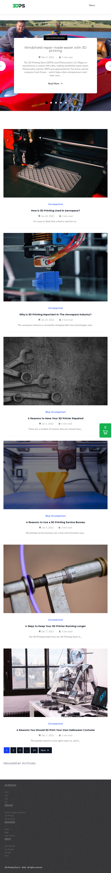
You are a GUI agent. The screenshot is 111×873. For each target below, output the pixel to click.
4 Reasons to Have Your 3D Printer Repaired (55, 418)
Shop (7, 856)
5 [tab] (66, 103)
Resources (10, 822)
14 (34, 750)
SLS (6, 802)
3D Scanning (10, 819)
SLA (6, 795)
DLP (6, 799)
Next (45, 750)
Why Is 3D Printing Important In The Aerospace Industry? (55, 314)
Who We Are (10, 846)
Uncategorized (55, 38)
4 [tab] (61, 103)
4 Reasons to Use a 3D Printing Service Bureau (55, 522)
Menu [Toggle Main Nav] (92, 5)
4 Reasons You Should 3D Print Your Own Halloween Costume (55, 730)
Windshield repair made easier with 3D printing (55, 49)
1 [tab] (46, 102)
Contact (8, 852)
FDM (7, 792)
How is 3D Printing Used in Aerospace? (55, 210)
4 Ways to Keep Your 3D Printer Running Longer (55, 626)
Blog (47, 411)
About (8, 839)
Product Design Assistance (15, 812)
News (7, 829)
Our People (9, 849)
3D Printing (10, 785)
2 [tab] (51, 103)
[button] (105, 430)
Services (9, 805)
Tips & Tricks (9, 835)
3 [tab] (56, 103)
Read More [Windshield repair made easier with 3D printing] (55, 83)
